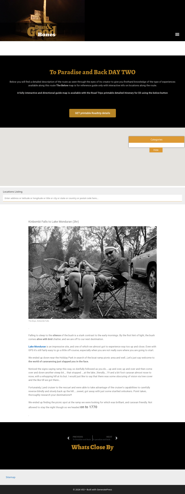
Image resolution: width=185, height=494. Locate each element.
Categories (156, 139)
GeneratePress (104, 489)
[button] (177, 34)
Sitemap (10, 477)
